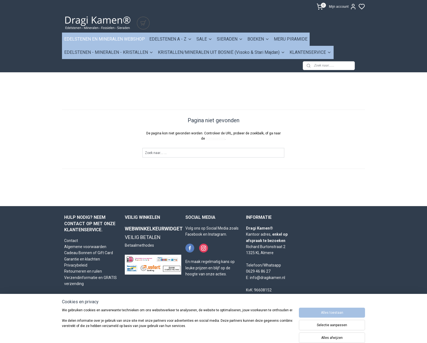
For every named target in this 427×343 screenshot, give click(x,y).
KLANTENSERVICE (310, 52)
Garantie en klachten (82, 259)
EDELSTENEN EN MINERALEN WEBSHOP (104, 39)
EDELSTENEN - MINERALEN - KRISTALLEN (108, 52)
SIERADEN (230, 39)
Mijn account (342, 6)
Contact (71, 240)
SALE (204, 39)
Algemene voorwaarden (85, 246)
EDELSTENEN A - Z (170, 39)
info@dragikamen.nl (267, 277)
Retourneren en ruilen (83, 271)
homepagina (215, 138)
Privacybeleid (75, 265)
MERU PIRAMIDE (290, 39)
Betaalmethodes (139, 245)
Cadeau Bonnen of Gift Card (88, 253)
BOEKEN (258, 39)
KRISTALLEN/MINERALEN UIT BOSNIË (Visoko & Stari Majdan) (221, 52)
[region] (177, 324)
